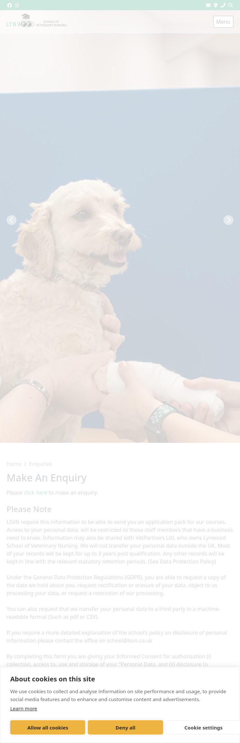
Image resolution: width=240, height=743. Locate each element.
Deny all (125, 727)
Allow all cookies (47, 727)
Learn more (23, 708)
